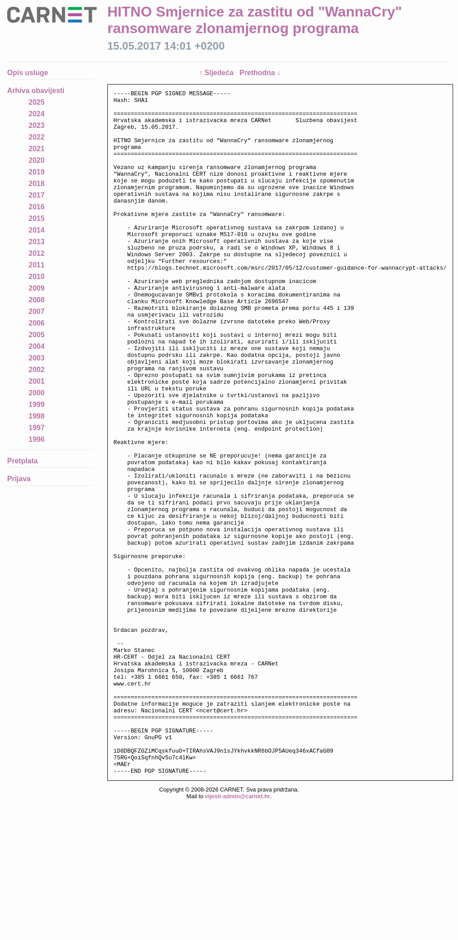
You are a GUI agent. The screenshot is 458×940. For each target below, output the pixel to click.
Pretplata (22, 461)
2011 (37, 265)
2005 (37, 335)
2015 (37, 218)
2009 (37, 288)
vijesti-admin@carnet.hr (237, 933)
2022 (37, 137)
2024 (37, 114)
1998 (37, 416)
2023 (37, 125)
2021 (37, 148)
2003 (37, 358)
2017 (37, 195)
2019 (37, 172)
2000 (37, 393)
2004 (37, 346)
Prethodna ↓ (260, 72)
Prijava (18, 479)
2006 (37, 323)
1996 (37, 439)
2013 (37, 242)
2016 (37, 207)
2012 (37, 253)
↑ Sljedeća (217, 72)
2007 (37, 311)
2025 (37, 102)
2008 (37, 300)
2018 (37, 183)
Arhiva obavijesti (35, 90)
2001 (37, 381)
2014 (37, 230)
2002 (37, 369)
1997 (37, 428)
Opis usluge (27, 72)
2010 (37, 276)
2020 (37, 160)
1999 (37, 404)
